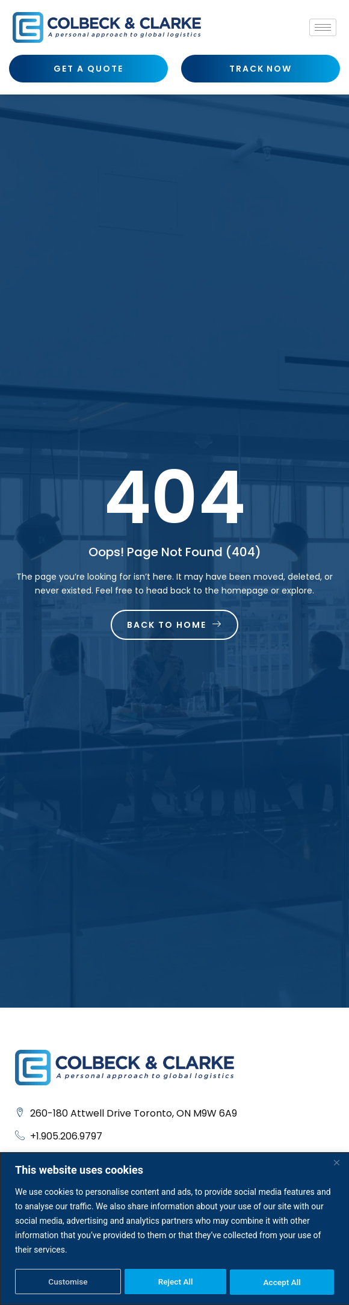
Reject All (175, 1282)
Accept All (282, 1282)
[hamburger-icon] (322, 27)
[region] (174, 1229)
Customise (68, 1282)
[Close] (336, 1163)
